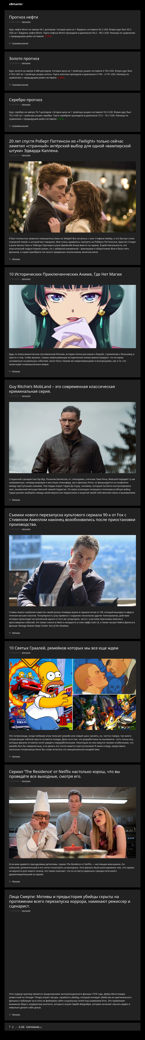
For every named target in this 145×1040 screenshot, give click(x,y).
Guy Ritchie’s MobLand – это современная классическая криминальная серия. (62, 389)
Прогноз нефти (23, 17)
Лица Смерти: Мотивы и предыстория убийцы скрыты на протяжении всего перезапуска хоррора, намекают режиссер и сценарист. (69, 901)
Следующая (34, 1026)
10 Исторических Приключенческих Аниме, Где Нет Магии (65, 274)
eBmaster (16, 4)
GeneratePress (89, 1036)
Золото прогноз (24, 58)
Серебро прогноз (25, 99)
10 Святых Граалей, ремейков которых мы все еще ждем (63, 648)
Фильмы (16, 259)
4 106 (21, 1026)
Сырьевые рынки (20, 43)
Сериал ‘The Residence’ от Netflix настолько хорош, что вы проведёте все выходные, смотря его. (64, 774)
